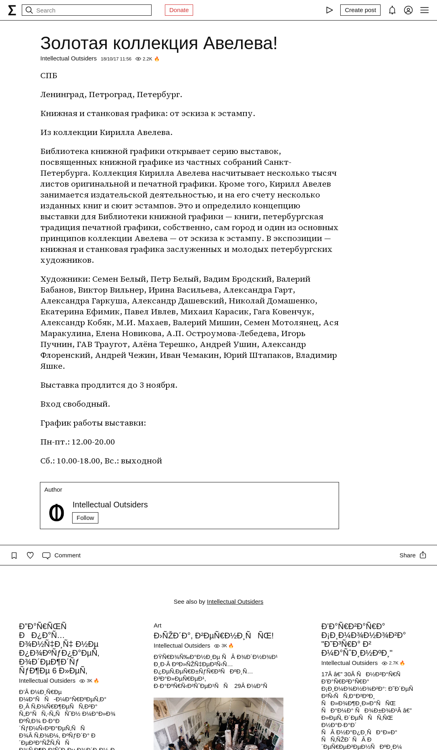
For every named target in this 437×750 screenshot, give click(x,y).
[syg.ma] (12, 10)
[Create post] (360, 10)
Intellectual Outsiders (68, 58)
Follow (85, 517)
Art (157, 625)
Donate (179, 9)
